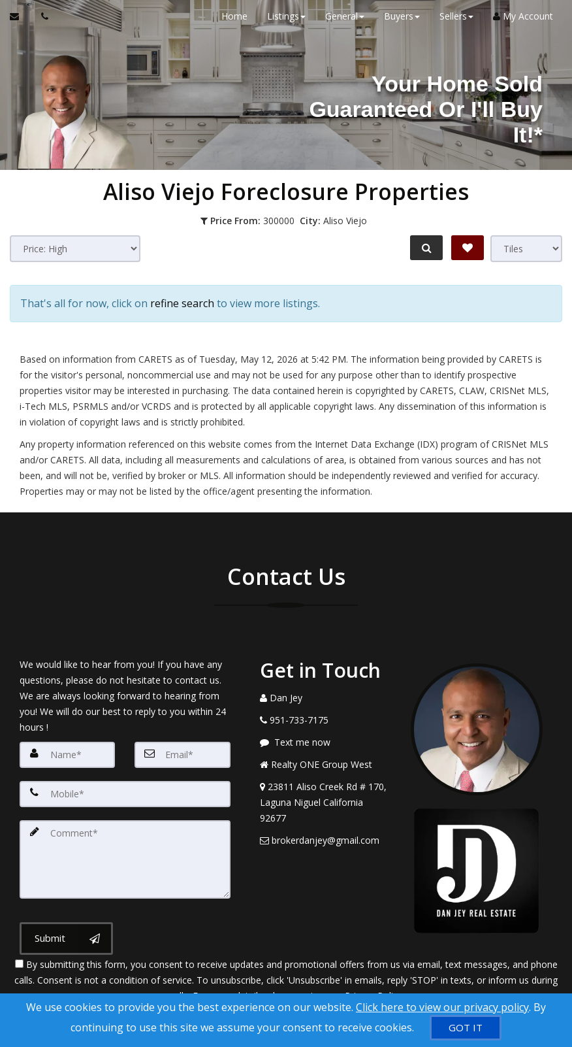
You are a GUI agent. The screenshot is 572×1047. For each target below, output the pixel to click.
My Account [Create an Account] (522, 16)
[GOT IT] (465, 1027)
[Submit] (66, 937)
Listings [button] (285, 16)
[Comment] (125, 858)
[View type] (526, 248)
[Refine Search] (425, 247)
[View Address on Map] (326, 801)
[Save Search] (467, 247)
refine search (182, 302)
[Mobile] (125, 793)
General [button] (344, 16)
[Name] (67, 753)
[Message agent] (326, 741)
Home (234, 16)
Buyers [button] (401, 16)
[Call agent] (41, 16)
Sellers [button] (456, 16)
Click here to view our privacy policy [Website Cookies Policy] (442, 1007)
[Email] (182, 753)
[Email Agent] (20, 16)
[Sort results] (75, 248)
